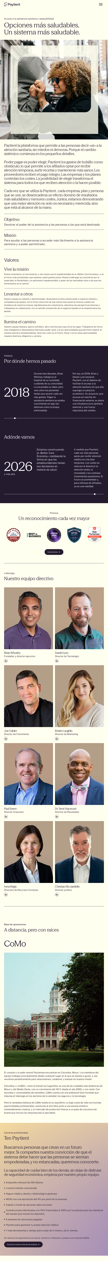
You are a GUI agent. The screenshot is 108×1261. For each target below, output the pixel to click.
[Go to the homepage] (12, 4)
